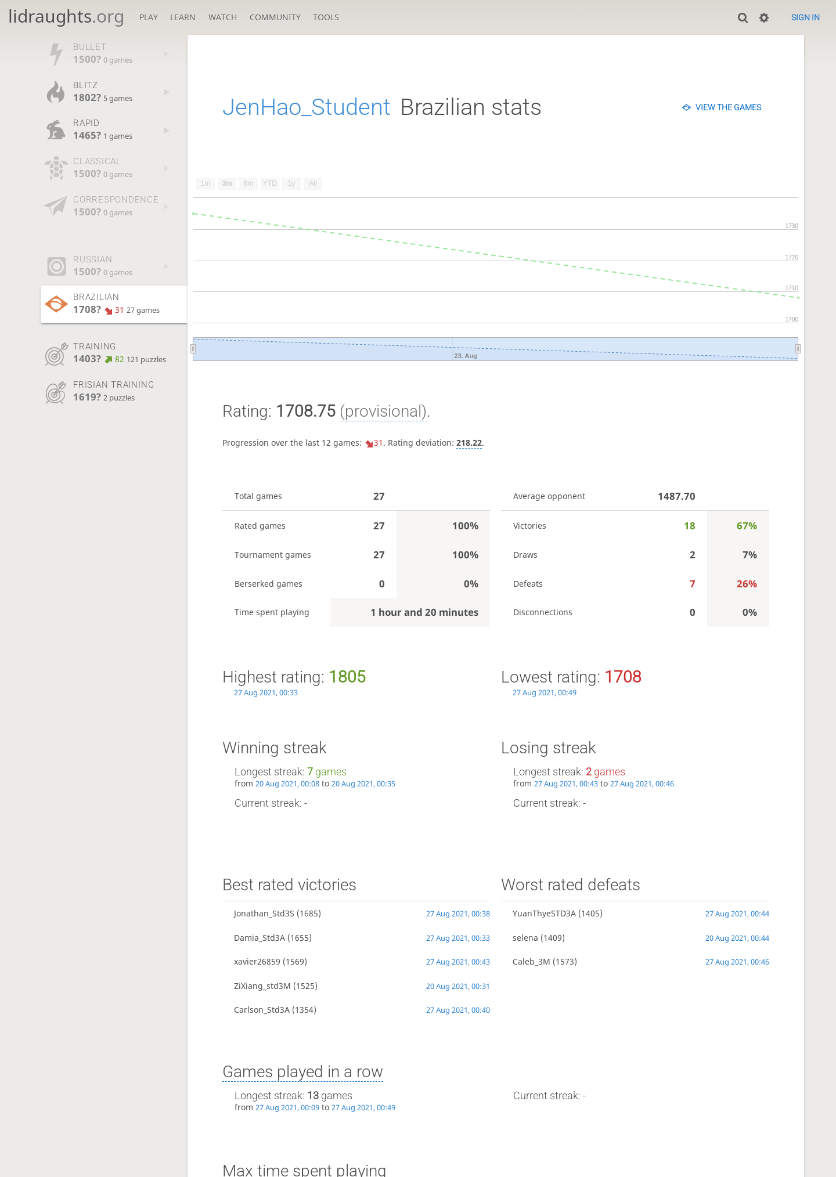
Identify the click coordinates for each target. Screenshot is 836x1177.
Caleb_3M (531, 961)
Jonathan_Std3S (264, 913)
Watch (222, 17)
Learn (183, 17)
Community (275, 17)
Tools (326, 17)
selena (525, 937)
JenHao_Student (306, 107)
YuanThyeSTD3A (544, 913)
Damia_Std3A (259, 937)
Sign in (805, 17)
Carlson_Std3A (262, 1009)
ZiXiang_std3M (262, 985)
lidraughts (66, 16)
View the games (728, 107)
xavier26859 (257, 961)
